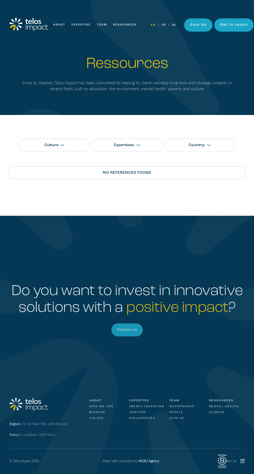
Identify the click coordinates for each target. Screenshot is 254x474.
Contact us (127, 330)
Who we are (101, 406)
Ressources (125, 24)
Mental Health (224, 406)
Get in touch (234, 25)
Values (96, 418)
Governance (182, 406)
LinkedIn (242, 461)
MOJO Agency (149, 460)
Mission (97, 412)
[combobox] (54, 145)
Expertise (81, 24)
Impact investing (147, 406)
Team (102, 24)
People (176, 412)
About (59, 24)
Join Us (198, 25)
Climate (217, 412)
